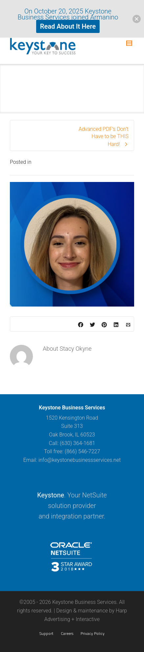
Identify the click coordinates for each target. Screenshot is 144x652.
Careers (67, 633)
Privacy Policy (93, 633)
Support (46, 633)
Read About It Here (68, 26)
